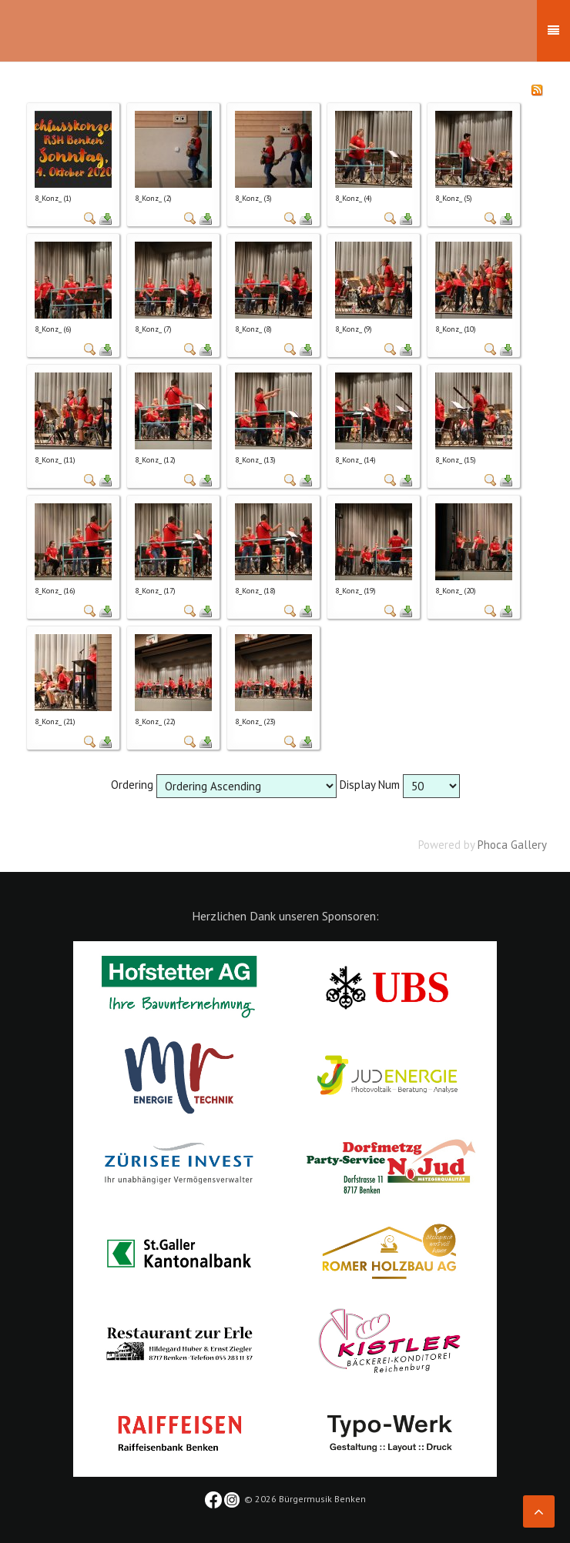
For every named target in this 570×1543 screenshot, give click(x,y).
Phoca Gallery (512, 844)
